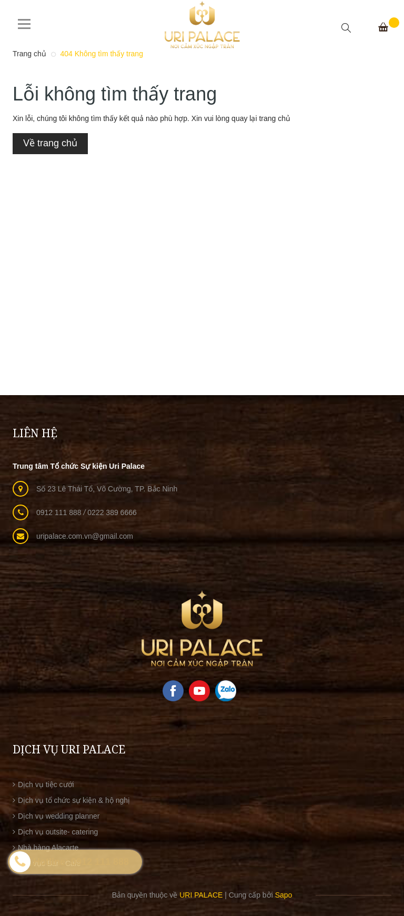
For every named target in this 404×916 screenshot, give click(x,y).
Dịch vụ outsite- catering (58, 832)
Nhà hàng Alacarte (48, 847)
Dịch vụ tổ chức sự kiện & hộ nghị (74, 800)
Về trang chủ (50, 143)
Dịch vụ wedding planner (58, 816)
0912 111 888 (60, 512)
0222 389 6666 (111, 512)
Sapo (283, 895)
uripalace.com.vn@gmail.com (84, 536)
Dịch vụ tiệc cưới (46, 784)
